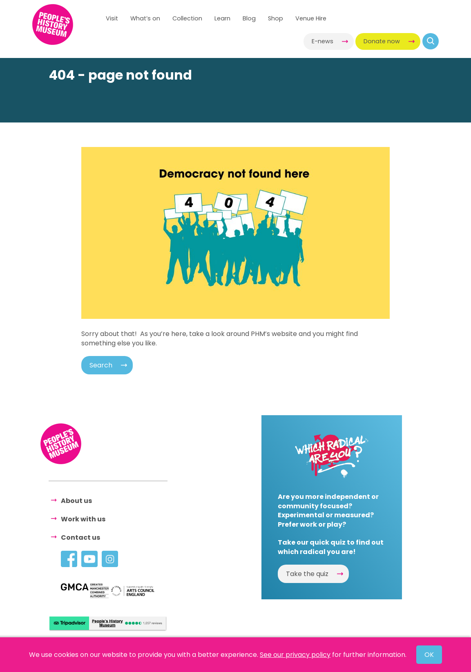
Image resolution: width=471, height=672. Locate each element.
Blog (249, 18)
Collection (187, 18)
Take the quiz (307, 574)
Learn (222, 18)
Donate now (382, 41)
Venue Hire (310, 18)
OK (429, 654)
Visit (112, 18)
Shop (275, 18)
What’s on (145, 18)
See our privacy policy (295, 654)
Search (100, 365)
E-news (322, 41)
